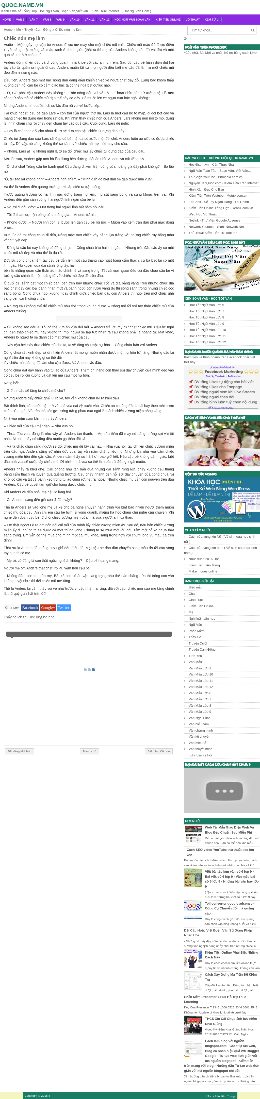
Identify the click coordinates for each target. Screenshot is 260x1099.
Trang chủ (89, 751)
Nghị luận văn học (202, 618)
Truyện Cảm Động (202, 649)
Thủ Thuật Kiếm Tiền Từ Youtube (213, 233)
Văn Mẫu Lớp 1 (200, 668)
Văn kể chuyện (199, 736)
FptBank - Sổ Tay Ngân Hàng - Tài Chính (219, 202)
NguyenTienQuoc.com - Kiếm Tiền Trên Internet (223, 183)
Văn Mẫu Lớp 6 (200, 693)
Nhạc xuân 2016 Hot (204, 559)
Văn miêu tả (197, 743)
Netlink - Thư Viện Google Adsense (214, 220)
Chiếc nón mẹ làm (24, 38)
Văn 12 (104, 19)
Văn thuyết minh (201, 749)
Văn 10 (74, 19)
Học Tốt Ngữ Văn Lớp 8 (206, 317)
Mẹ (191, 612)
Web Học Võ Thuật (203, 214)
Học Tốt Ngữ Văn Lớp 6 (206, 305)
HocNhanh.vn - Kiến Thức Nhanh (213, 164)
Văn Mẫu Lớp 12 (201, 687)
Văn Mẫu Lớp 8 (200, 705)
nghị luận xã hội (200, 755)
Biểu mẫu (195, 587)
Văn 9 (60, 19)
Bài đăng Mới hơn (19, 751)
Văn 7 (33, 19)
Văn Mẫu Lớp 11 (201, 681)
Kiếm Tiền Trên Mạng (204, 565)
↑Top (209, 1096)
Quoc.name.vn (22, 5)
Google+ (48, 607)
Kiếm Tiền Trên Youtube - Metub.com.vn (218, 195)
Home (7, 19)
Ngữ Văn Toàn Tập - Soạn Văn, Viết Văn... (220, 171)
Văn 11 (89, 19)
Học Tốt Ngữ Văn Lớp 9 (206, 324)
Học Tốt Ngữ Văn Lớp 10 (207, 330)
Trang (231, 1096)
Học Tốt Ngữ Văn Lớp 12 (207, 342)
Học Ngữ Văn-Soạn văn (133, 19)
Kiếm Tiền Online (168, 19)
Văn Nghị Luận (199, 718)
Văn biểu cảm (199, 724)
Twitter (64, 607)
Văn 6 (20, 19)
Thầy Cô (195, 637)
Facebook (30, 607)
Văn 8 (47, 19)
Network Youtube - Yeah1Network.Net (216, 227)
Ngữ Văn (195, 625)
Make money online (203, 571)
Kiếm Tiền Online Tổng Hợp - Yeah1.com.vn (221, 208)
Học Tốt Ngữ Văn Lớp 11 (207, 336)
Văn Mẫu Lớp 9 (200, 712)
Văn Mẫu (195, 662)
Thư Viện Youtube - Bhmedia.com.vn (215, 177)
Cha (192, 594)
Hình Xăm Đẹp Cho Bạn (206, 189)
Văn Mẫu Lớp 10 (201, 674)
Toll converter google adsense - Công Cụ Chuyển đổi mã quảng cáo (229, 908)
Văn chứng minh (201, 730)
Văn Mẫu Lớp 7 (200, 699)
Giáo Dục (196, 600)
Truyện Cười (198, 643)
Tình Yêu (195, 656)
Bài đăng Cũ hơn (159, 751)
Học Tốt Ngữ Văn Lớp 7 (206, 311)
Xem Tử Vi (212, 19)
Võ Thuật (193, 19)
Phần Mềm (196, 631)
